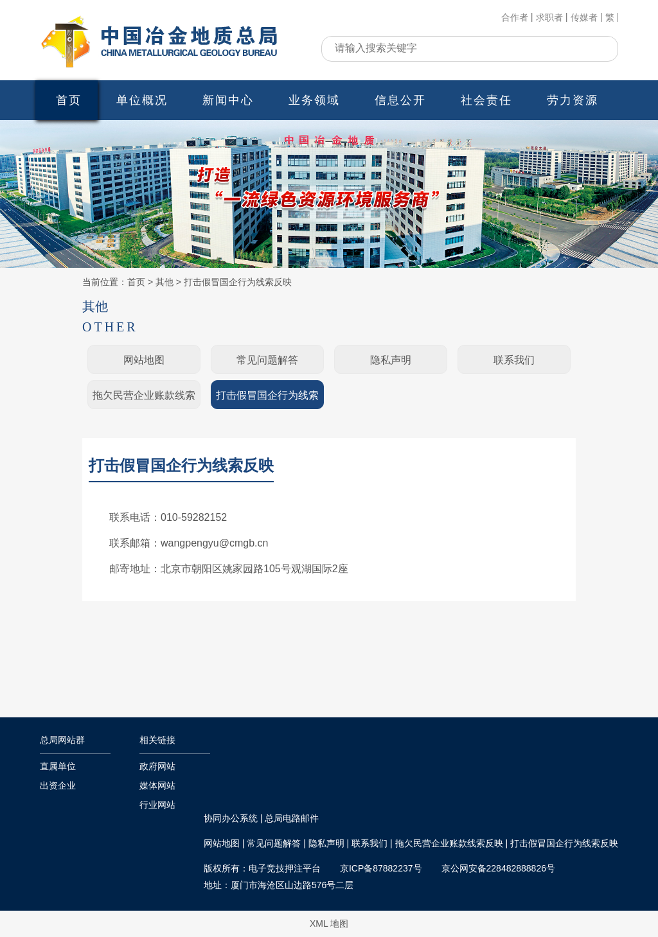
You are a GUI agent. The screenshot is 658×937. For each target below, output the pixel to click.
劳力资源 (572, 100)
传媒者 (584, 17)
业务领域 (314, 100)
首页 (69, 100)
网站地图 (143, 360)
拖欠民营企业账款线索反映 (144, 400)
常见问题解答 (267, 360)
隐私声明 (390, 360)
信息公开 (400, 100)
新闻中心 (228, 100)
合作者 (514, 17)
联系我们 (514, 360)
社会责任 (486, 100)
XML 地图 (329, 923)
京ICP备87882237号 (381, 868)
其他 (164, 282)
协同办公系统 (231, 818)
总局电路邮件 (292, 818)
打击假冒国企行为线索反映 (238, 282)
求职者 (549, 17)
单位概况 (142, 100)
